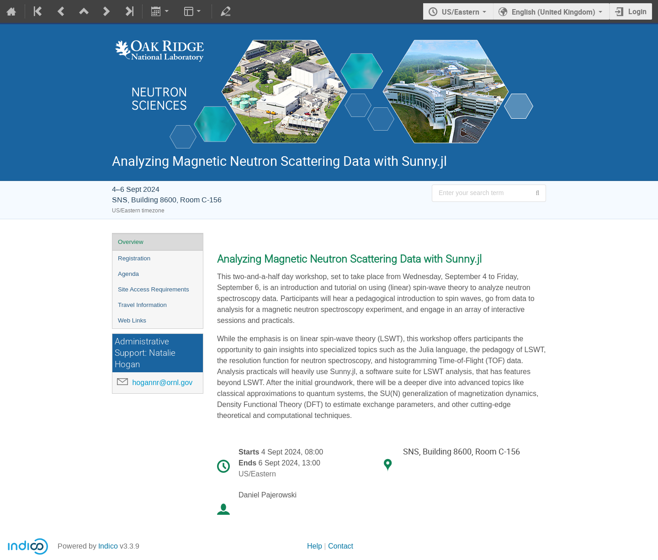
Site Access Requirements (153, 289)
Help (314, 546)
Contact (340, 546)
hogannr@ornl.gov (162, 382)
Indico (108, 546)
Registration (134, 258)
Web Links (132, 320)
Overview (130, 241)
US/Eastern (460, 12)
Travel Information (142, 304)
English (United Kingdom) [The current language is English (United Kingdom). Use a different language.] (553, 12)
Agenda (128, 273)
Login (637, 11)
